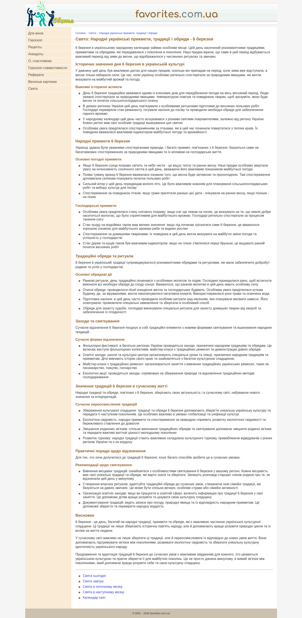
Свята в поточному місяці (103, 586)
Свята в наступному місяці (103, 592)
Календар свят (94, 597)
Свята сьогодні (94, 576)
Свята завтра (93, 581)
